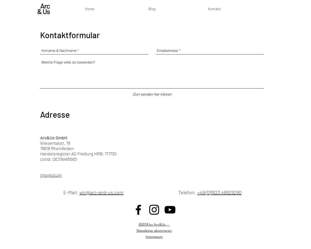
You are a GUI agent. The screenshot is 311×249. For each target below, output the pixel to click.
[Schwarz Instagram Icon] (154, 209)
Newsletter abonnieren (154, 230)
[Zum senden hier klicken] (152, 94)
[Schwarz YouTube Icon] (170, 209)
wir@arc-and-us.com (101, 192)
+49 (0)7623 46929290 (219, 192)
